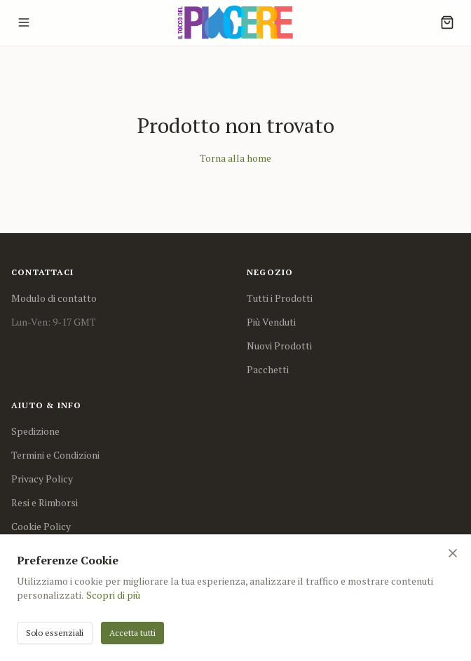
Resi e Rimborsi (44, 502)
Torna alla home (235, 158)
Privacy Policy (42, 478)
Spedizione (35, 431)
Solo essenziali (54, 632)
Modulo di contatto (54, 298)
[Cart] (447, 22)
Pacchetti (268, 369)
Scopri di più (113, 594)
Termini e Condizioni (55, 454)
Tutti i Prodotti (280, 298)
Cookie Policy (41, 526)
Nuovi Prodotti (279, 345)
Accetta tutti (132, 632)
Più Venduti (271, 321)
